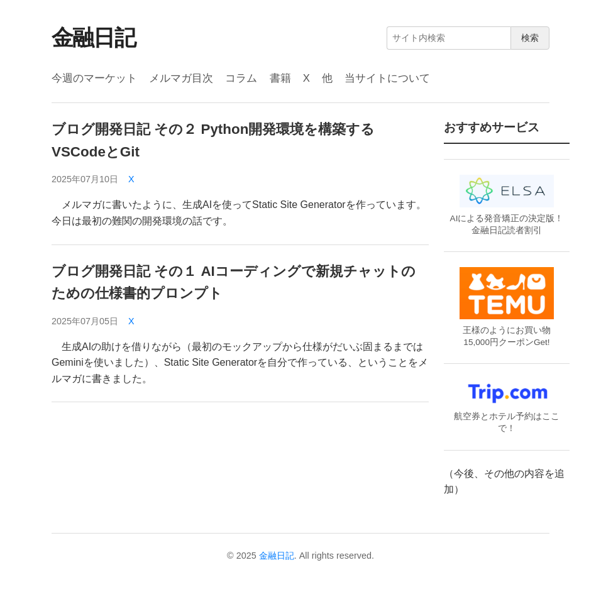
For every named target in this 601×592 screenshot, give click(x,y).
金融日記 (93, 37)
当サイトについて (387, 78)
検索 (530, 38)
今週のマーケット (94, 78)
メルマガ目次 (181, 78)
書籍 (280, 78)
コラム (241, 78)
